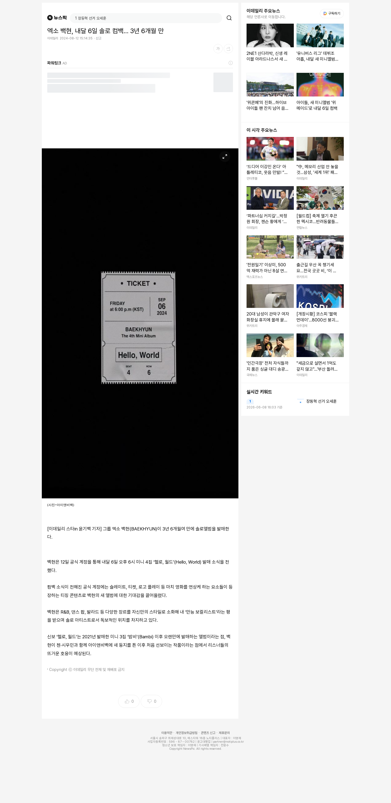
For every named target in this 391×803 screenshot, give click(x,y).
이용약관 (166, 733)
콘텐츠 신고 (208, 733)
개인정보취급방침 (186, 733)
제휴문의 (224, 733)
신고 (98, 38)
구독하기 (331, 13)
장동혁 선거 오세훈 (321, 401)
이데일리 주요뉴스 (263, 11)
